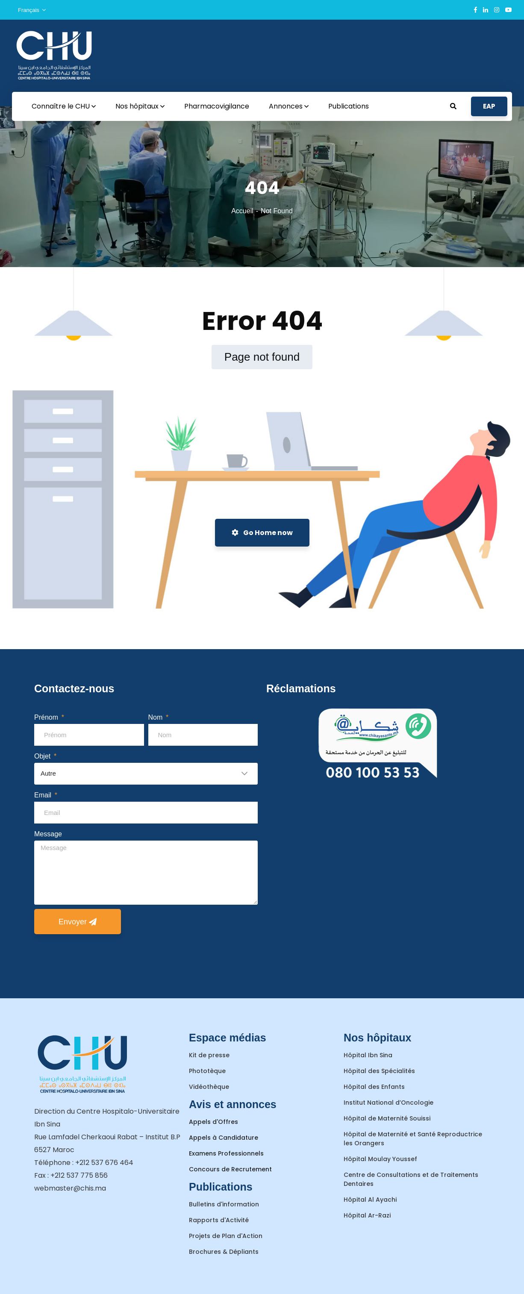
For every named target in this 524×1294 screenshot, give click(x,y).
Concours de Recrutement (230, 1169)
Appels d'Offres (213, 1122)
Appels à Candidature (223, 1137)
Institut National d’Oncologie (388, 1102)
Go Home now (262, 533)
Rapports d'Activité (219, 1220)
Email (43, 795)
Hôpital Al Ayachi (370, 1199)
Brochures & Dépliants (224, 1251)
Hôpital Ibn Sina (368, 1055)
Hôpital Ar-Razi (367, 1215)
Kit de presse (209, 1055)
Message (48, 834)
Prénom (47, 717)
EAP (489, 106)
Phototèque (207, 1071)
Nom (156, 717)
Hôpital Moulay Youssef (380, 1159)
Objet (43, 756)
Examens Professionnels (226, 1153)
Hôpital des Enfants (374, 1086)
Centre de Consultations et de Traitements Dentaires (411, 1179)
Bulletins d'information (224, 1204)
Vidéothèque (209, 1086)
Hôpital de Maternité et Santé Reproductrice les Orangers (413, 1138)
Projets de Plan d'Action (225, 1236)
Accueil (242, 211)
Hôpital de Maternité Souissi (387, 1118)
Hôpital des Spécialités (379, 1071)
